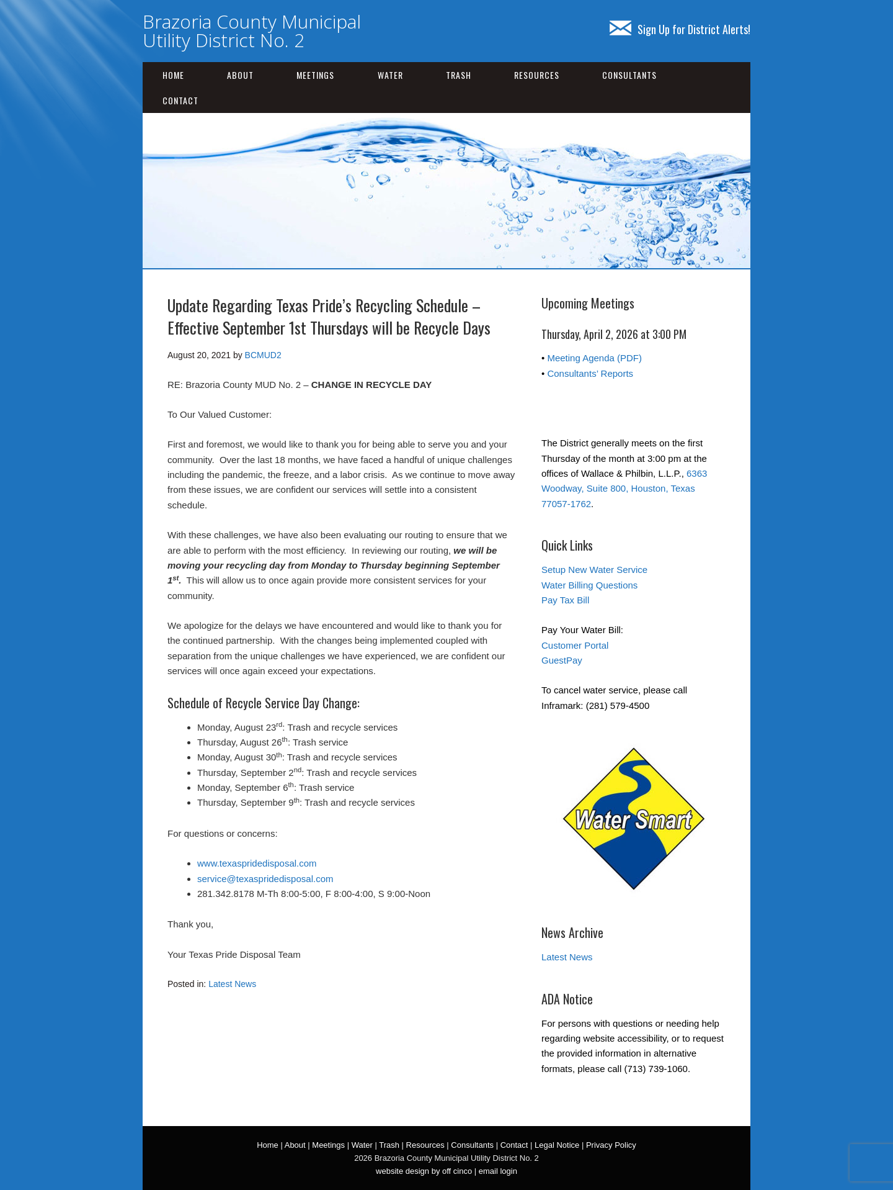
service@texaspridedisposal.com (265, 878)
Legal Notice (557, 1145)
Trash (458, 74)
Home (173, 74)
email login (498, 1171)
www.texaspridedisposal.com (257, 863)
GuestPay (561, 660)
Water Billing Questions (589, 585)
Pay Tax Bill (565, 600)
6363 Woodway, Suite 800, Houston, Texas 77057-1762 (624, 488)
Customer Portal (574, 645)
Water (390, 74)
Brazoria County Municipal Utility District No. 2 (252, 31)
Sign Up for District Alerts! (680, 29)
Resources (536, 74)
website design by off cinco (424, 1171)
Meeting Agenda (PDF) (594, 358)
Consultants (629, 74)
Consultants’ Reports (590, 373)
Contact (180, 100)
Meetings (315, 74)
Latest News (232, 984)
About (240, 74)
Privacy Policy (611, 1145)
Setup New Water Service (594, 569)
